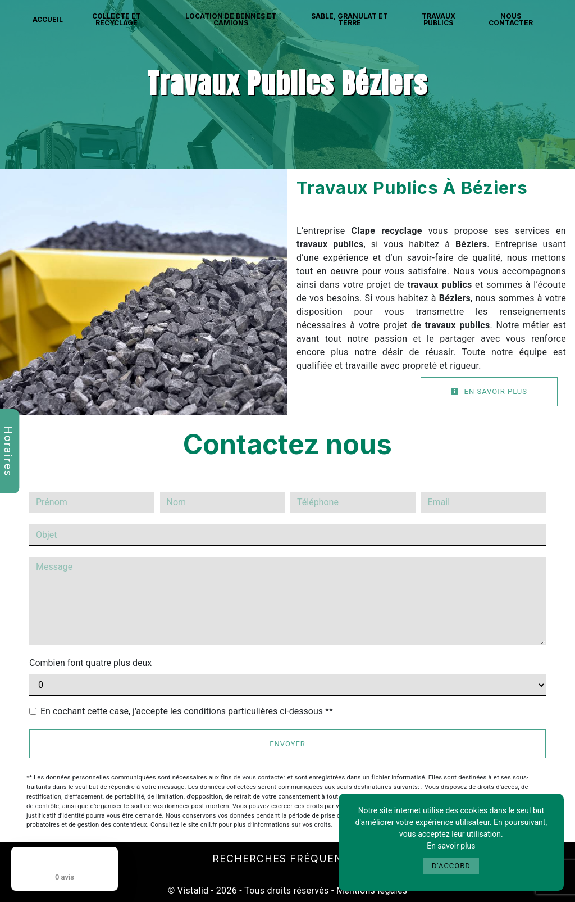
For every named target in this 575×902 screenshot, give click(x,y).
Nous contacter (511, 19)
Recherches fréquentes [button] (287, 858)
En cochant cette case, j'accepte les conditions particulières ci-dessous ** (186, 711)
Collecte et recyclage (116, 19)
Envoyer (287, 744)
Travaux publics (438, 19)
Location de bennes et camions (230, 19)
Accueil (48, 19)
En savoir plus (489, 391)
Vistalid (193, 890)
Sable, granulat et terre (349, 19)
